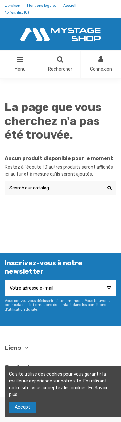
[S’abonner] (109, 288)
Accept (22, 407)
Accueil (69, 6)
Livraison (13, 6)
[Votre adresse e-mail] (53, 288)
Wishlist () (17, 12)
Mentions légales (42, 6)
